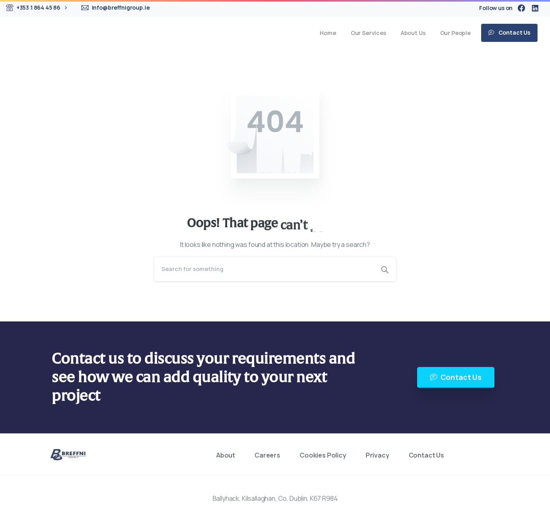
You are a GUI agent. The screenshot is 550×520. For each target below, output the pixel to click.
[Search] (264, 269)
